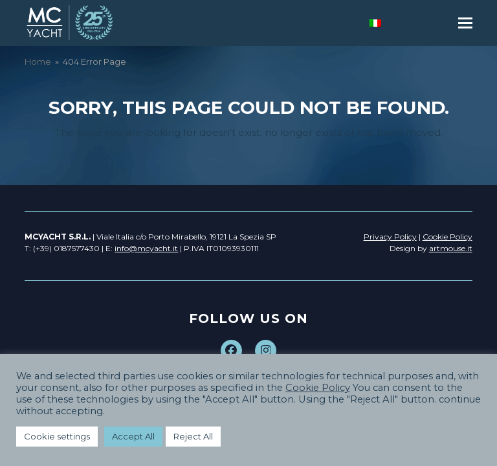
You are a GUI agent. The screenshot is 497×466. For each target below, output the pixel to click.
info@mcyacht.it (146, 248)
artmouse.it (450, 248)
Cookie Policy (317, 388)
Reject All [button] (193, 436)
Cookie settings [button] (57, 436)
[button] (465, 22)
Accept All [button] (133, 436)
